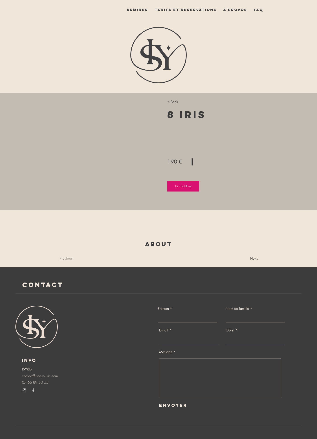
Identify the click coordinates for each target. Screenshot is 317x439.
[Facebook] (33, 390)
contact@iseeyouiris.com (40, 375)
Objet (230, 330)
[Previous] (72, 258)
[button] (183, 186)
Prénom (163, 309)
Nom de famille (237, 309)
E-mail (163, 330)
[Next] (246, 258)
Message (165, 352)
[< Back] (180, 102)
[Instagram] (24, 390)
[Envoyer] (179, 405)
